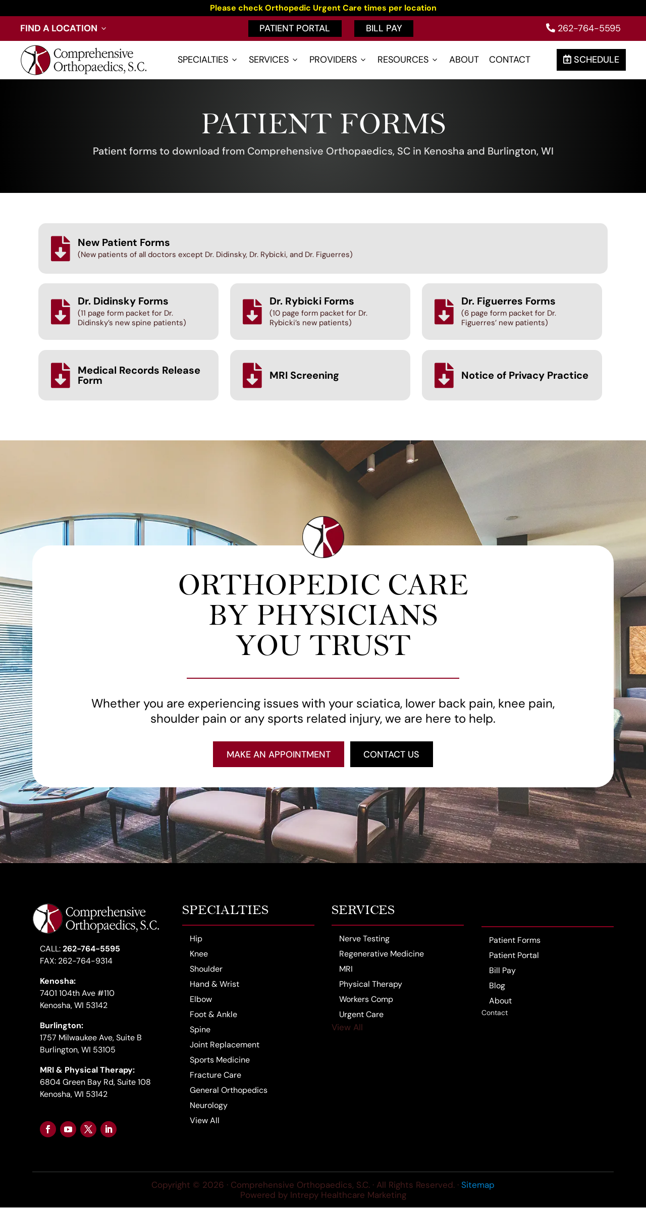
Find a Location (64, 28)
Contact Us (392, 755)
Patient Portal (294, 28)
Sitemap (478, 1185)
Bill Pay (384, 28)
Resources (408, 60)
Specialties (208, 60)
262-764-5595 (583, 28)
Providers (338, 60)
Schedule (591, 60)
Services (274, 60)
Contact (509, 60)
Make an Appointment (278, 755)
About (464, 60)
